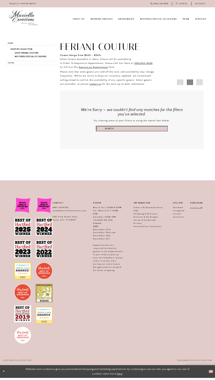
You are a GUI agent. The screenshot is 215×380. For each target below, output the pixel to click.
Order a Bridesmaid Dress (144, 209)
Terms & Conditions (140, 222)
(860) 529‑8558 (56, 209)
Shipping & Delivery (141, 216)
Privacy (133, 225)
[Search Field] (132, 129)
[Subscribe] (205, 210)
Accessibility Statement (143, 228)
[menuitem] (23, 3)
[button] (200, 3)
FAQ (131, 213)
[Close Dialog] (5, 374)
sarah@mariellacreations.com (65, 213)
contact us (95, 84)
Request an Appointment (93, 67)
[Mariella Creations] (23, 17)
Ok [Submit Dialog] (209, 373)
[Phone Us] (159, 3)
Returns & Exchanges (141, 219)
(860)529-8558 (143, 63)
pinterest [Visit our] (174, 219)
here (119, 376)
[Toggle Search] (181, 3)
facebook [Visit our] (173, 209)
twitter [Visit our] (172, 216)
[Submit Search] (113, 129)
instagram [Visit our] (174, 213)
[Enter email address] (196, 210)
